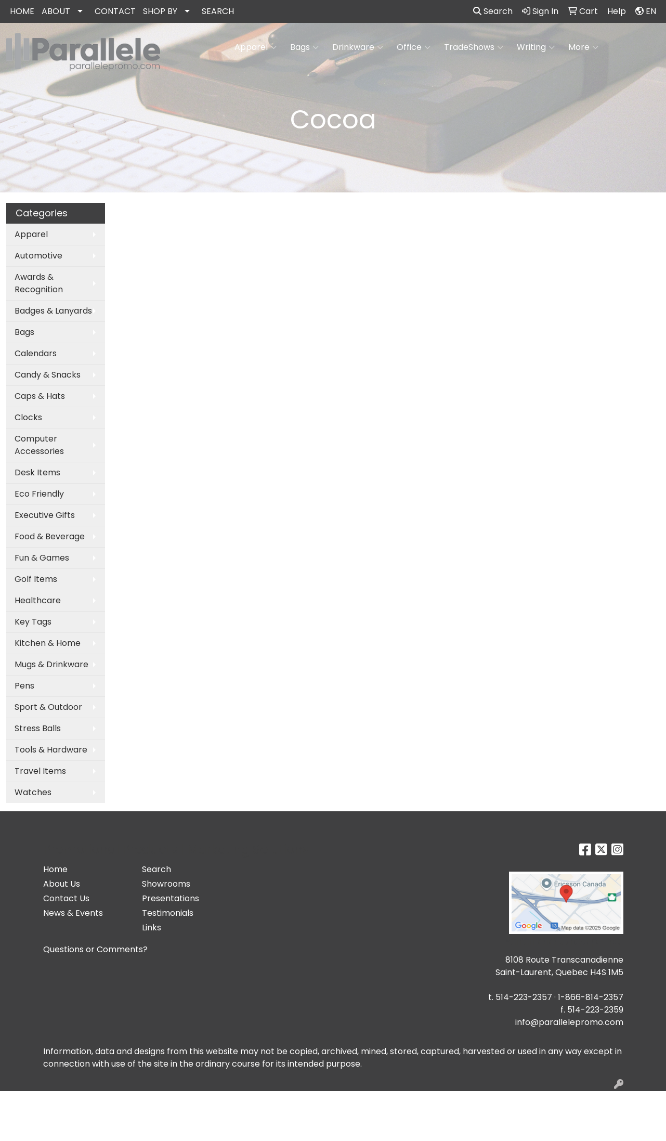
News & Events (73, 913)
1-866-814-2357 (590, 997)
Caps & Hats (40, 396)
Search (493, 11)
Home (55, 869)
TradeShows (473, 47)
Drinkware (357, 47)
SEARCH (218, 11)
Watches (33, 792)
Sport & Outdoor (48, 707)
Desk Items (37, 472)
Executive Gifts (45, 515)
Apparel (255, 47)
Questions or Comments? (95, 949)
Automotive (38, 256)
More (583, 47)
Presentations (170, 898)
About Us (61, 884)
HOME (22, 11)
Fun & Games (42, 558)
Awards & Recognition (39, 283)
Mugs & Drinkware (51, 664)
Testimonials (167, 913)
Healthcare (38, 600)
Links (151, 927)
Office (413, 47)
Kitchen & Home (48, 643)
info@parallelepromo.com (569, 1022)
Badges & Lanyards (53, 311)
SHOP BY (160, 11)
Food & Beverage (50, 536)
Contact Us (66, 898)
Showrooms (166, 884)
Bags (304, 47)
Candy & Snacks (48, 375)
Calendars (36, 353)
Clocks (28, 417)
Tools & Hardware (51, 750)
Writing (536, 47)
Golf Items (36, 579)
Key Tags (33, 622)
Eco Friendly (39, 494)
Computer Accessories (39, 445)
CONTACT (115, 11)
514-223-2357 (523, 997)
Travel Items (40, 771)
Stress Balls (38, 728)
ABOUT (56, 11)
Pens (24, 686)
